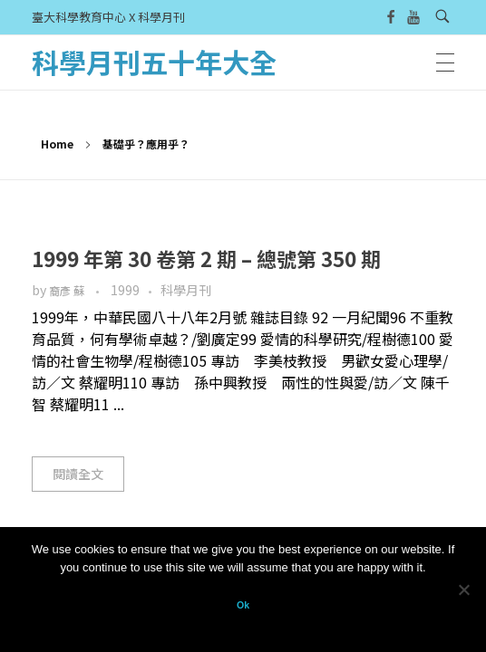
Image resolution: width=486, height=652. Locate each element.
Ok (243, 604)
